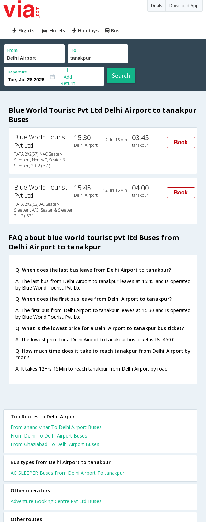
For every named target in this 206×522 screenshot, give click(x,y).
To (73, 50)
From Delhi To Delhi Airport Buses (49, 435)
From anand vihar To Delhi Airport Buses (56, 427)
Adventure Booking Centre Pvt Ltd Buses (56, 501)
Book (181, 142)
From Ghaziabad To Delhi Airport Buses (55, 444)
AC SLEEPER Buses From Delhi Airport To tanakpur (67, 472)
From (12, 50)
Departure (17, 72)
